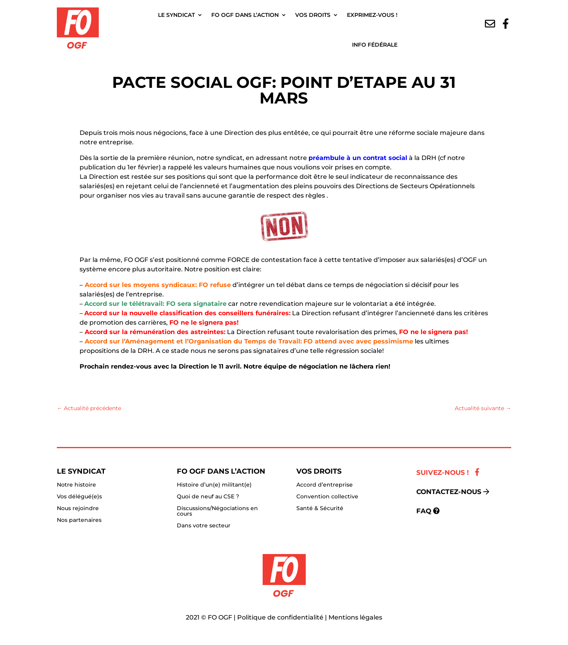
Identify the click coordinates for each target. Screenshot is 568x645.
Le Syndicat (176, 14)
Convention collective (327, 497)
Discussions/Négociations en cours (217, 511)
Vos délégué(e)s (79, 497)
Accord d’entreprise (324, 485)
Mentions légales (355, 617)
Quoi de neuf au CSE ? (208, 497)
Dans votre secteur (203, 526)
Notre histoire (76, 485)
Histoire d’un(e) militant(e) (214, 485)
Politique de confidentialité (280, 617)
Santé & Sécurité (319, 508)
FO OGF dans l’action (245, 14)
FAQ (423, 511)
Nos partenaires (79, 520)
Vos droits (312, 14)
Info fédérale (374, 44)
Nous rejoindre (78, 508)
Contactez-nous (448, 492)
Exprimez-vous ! (372, 14)
